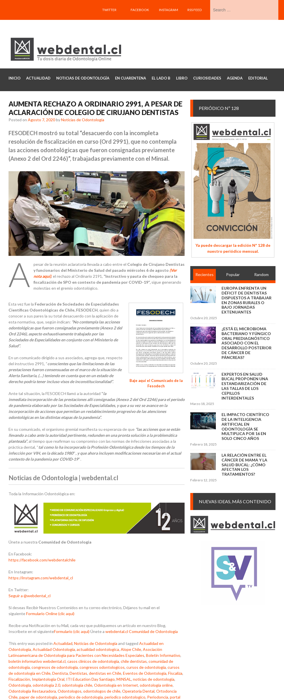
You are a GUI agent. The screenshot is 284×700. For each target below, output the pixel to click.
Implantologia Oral (48, 679)
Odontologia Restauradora (32, 691)
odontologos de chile (101, 691)
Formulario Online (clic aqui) (50, 613)
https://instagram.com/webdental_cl (41, 577)
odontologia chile (77, 685)
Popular (233, 274)
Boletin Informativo (163, 655)
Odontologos (70, 691)
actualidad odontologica (98, 649)
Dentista (60, 673)
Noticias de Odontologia (82, 119)
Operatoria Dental (138, 691)
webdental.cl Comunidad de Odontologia (141, 631)
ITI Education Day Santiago (90, 679)
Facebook (140, 10)
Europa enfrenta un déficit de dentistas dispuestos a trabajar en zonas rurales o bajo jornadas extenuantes (247, 300)
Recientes (204, 274)
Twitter (109, 10)
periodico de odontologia (81, 697)
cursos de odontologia (146, 667)
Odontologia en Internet (116, 685)
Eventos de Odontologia (144, 673)
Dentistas (78, 673)
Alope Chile (131, 649)
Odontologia (20, 685)
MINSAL (123, 679)
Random (261, 274)
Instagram (168, 10)
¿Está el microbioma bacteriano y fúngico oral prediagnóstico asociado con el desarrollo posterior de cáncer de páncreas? (247, 343)
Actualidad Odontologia (54, 649)
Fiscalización (19, 679)
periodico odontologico (125, 697)
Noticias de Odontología (95, 643)
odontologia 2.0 (46, 685)
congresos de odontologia (55, 667)
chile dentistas (134, 661)
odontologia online (156, 685)
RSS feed (194, 10)
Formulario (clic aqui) (71, 631)
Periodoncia (157, 697)
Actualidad (62, 643)
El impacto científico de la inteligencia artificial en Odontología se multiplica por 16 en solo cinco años (245, 426)
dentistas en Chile (105, 673)
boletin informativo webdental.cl (37, 661)
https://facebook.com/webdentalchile (42, 559)
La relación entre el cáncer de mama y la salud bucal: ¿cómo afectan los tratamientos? (244, 465)
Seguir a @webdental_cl (30, 595)
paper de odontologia (38, 697)
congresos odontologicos (102, 667)
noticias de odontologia (153, 679)
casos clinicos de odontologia (93, 661)
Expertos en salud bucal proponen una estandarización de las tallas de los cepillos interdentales (245, 386)
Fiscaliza (175, 673)
